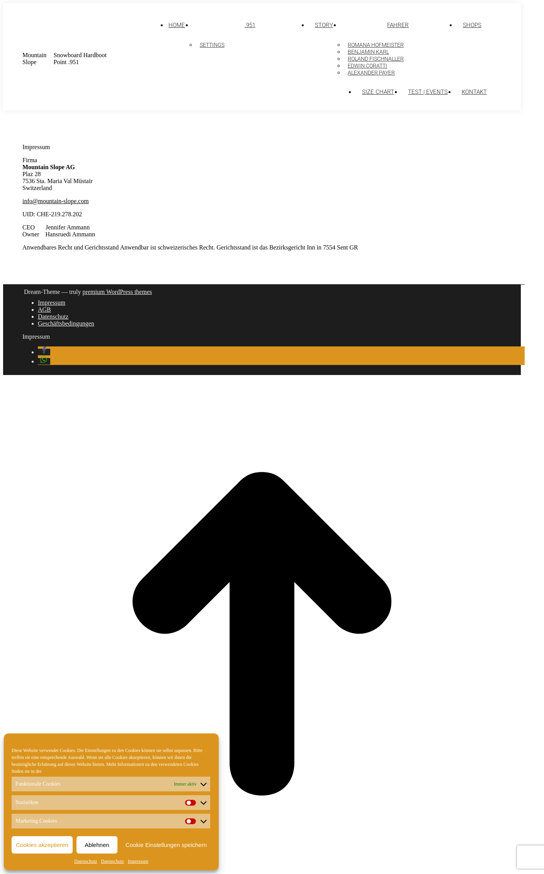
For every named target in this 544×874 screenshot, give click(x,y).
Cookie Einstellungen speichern (166, 845)
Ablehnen (97, 845)
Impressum (138, 861)
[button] (44, 352)
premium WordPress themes (117, 292)
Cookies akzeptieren (42, 845)
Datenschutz (85, 861)
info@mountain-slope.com (55, 201)
